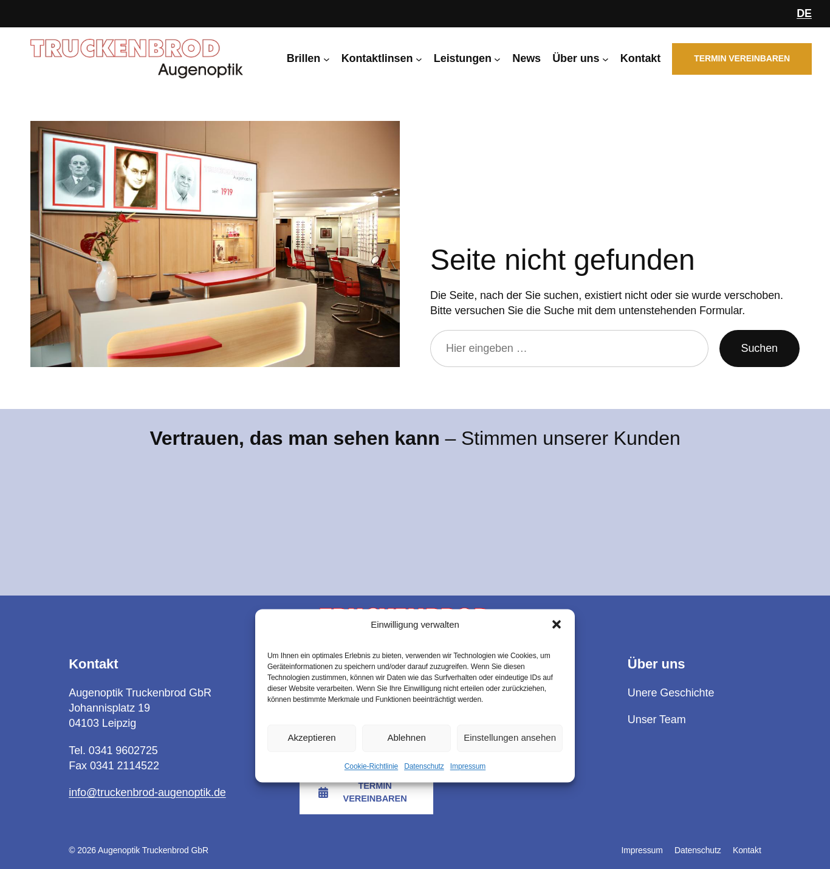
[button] (556, 625)
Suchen (759, 348)
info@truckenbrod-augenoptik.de (147, 792)
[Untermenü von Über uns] (605, 59)
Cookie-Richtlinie (371, 766)
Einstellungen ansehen (510, 738)
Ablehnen (406, 738)
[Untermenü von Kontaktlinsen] (419, 59)
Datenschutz (424, 766)
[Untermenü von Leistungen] (497, 59)
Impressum (467, 766)
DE (804, 13)
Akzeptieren (311, 738)
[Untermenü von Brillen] (326, 59)
